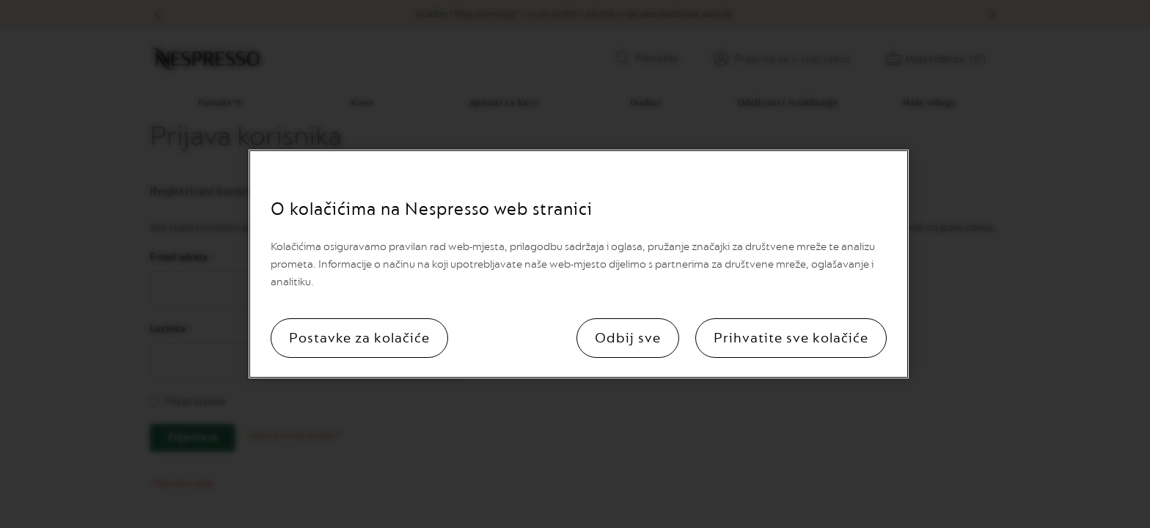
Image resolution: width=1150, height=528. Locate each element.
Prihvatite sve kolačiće (791, 338)
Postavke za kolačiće (359, 338)
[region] (579, 264)
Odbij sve (628, 338)
